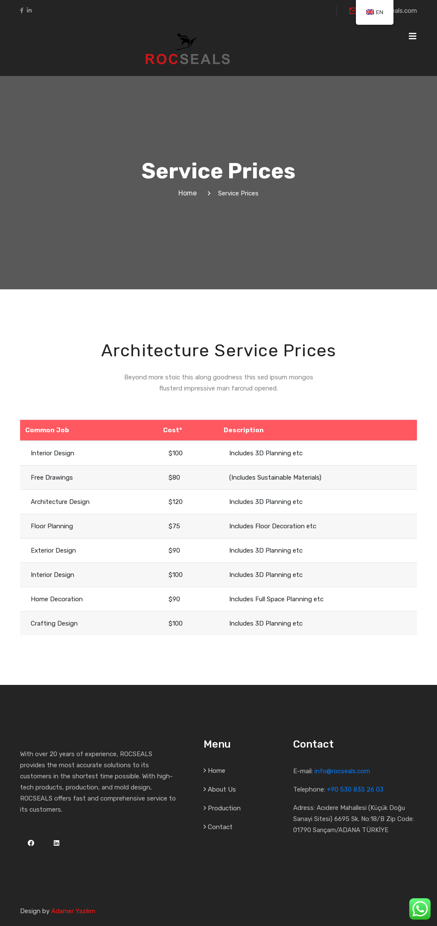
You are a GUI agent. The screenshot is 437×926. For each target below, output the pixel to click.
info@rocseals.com (342, 771)
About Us (222, 789)
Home (189, 193)
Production (224, 808)
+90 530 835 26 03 (355, 789)
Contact (220, 827)
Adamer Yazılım (73, 911)
